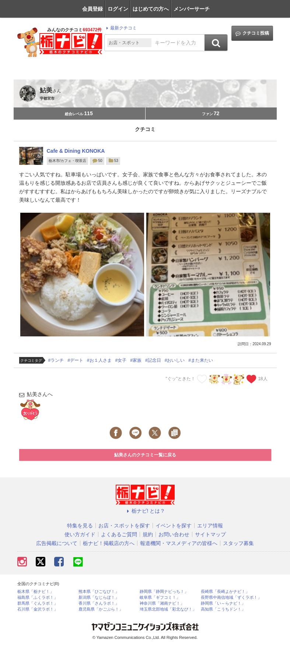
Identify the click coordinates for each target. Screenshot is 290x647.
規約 (148, 534)
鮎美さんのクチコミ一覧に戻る (145, 454)
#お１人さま (99, 360)
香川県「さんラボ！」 (98, 603)
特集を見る (80, 525)
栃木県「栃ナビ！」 (35, 592)
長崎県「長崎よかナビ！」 (225, 592)
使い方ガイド (79, 534)
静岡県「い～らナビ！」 (223, 603)
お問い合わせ (173, 534)
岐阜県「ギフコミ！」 (160, 597)
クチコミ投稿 (252, 33)
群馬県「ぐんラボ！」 (37, 603)
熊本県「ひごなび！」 (98, 592)
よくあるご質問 (119, 534)
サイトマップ (210, 534)
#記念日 (153, 360)
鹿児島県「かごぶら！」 (100, 609)
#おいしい (175, 360)
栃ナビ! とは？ (145, 511)
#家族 (135, 360)
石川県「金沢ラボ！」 (37, 609)
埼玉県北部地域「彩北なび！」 (168, 609)
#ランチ (56, 360)
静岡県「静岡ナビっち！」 (164, 592)
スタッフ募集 (238, 543)
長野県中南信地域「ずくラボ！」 (231, 597)
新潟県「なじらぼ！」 (98, 597)
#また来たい (200, 360)
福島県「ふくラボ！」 (37, 597)
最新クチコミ (120, 28)
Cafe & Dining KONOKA (76, 151)
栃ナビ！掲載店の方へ (108, 543)
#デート (75, 360)
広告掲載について (56, 543)
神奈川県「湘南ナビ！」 (162, 603)
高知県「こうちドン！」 (223, 609)
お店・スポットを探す (124, 525)
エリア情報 (210, 525)
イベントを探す (174, 525)
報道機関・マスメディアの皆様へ (178, 543)
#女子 (121, 360)
